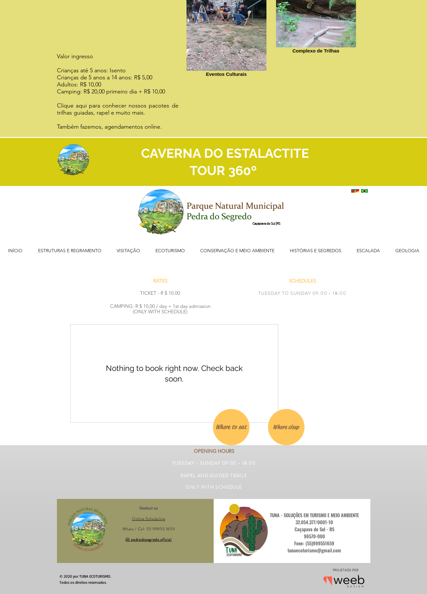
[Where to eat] (231, 427)
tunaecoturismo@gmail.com (314, 550)
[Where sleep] (286, 427)
